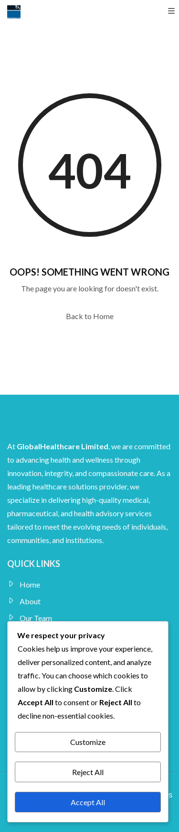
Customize (87, 741)
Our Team (36, 617)
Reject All (88, 772)
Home (30, 584)
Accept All (88, 802)
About (30, 601)
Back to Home (90, 316)
